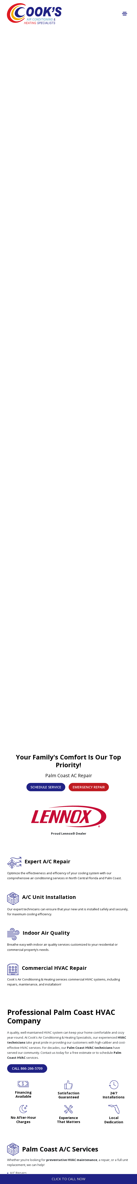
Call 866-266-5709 (27, 1068)
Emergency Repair (89, 787)
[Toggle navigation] (124, 13)
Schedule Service (45, 787)
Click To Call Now (68, 1179)
